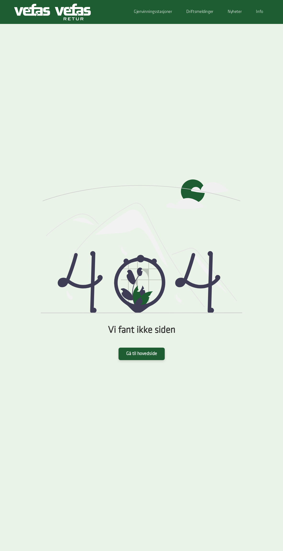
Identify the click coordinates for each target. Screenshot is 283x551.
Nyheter (235, 12)
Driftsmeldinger (199, 12)
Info (259, 12)
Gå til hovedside (141, 353)
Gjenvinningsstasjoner (153, 12)
